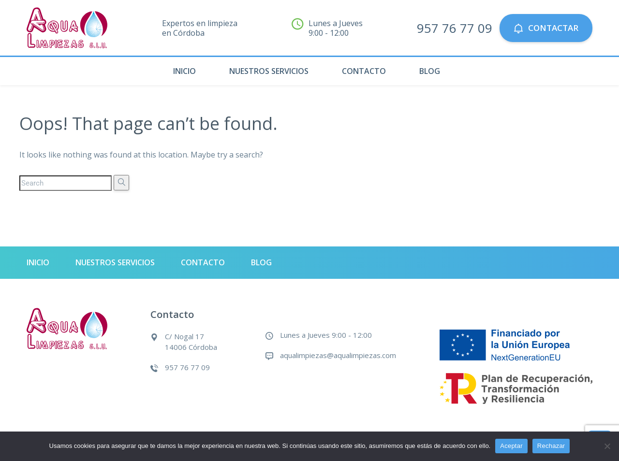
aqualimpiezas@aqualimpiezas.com (338, 355)
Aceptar (511, 445)
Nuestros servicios (269, 71)
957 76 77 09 (454, 28)
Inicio (184, 71)
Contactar (546, 27)
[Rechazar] (607, 446)
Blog (429, 71)
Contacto (364, 71)
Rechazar (551, 445)
